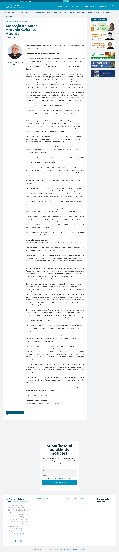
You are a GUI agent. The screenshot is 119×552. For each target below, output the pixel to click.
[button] (112, 6)
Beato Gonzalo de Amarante (25, 1)
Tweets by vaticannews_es (75, 498)
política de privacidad (64, 478)
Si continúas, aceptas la (56, 478)
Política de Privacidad (70, 549)
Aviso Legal (83, 549)
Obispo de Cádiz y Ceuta (16, 22)
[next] (67, 1)
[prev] (64, 1)
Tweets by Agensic (43, 498)
